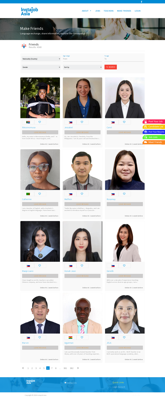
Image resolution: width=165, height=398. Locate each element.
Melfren (68, 199)
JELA (109, 342)
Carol (109, 127)
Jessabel (68, 127)
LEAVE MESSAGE (40, 132)
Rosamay (111, 199)
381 (65, 368)
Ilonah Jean (70, 270)
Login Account (119, 386)
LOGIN (138, 10)
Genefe (110, 270)
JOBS (97, 10)
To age (106, 56)
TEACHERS (109, 10)
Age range (66, 56)
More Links (136, 395)
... (60, 368)
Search (110, 67)
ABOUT (87, 10)
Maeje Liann (28, 270)
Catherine (27, 199)
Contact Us (70, 382)
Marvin (25, 342)
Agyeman (69, 342)
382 (72, 368)
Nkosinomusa (28, 127)
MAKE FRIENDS (124, 10)
